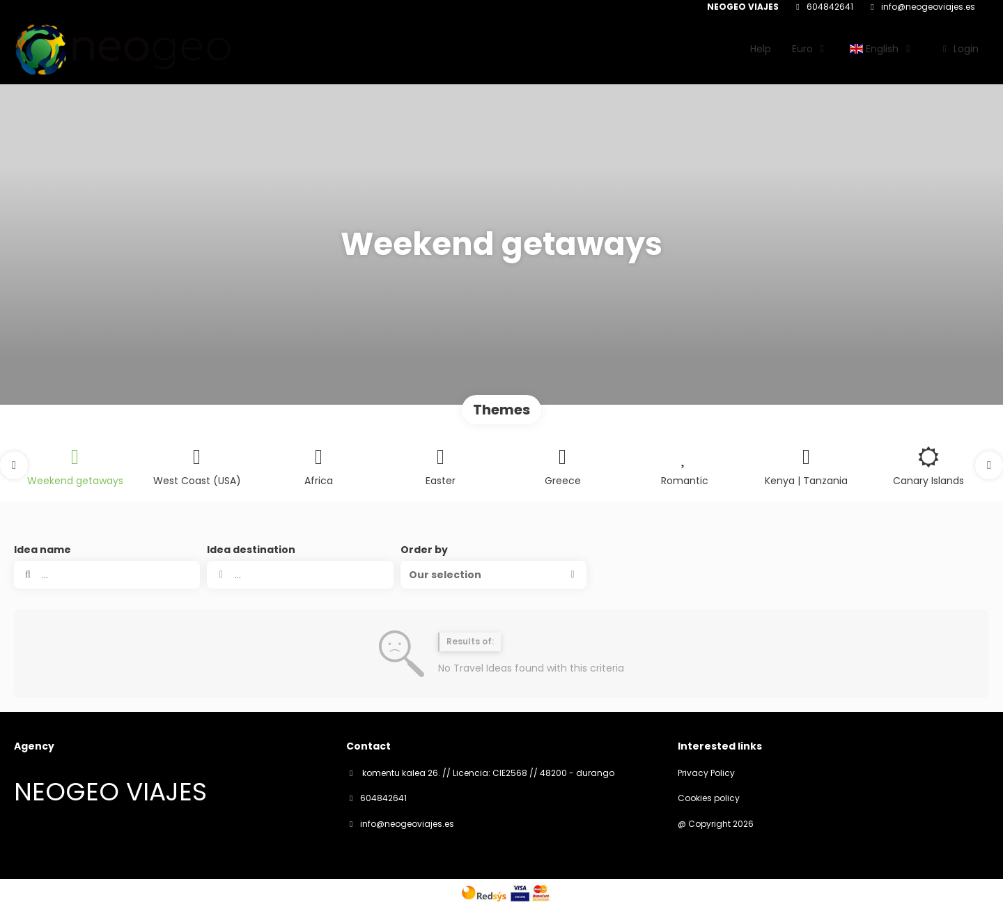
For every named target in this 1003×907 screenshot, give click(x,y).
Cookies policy (709, 798)
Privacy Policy (706, 773)
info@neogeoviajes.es (928, 7)
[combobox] (300, 575)
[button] (14, 465)
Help (760, 49)
